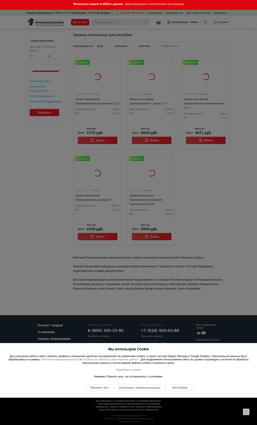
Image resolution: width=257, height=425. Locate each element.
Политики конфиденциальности (59, 359)
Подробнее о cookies (128, 369)
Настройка (180, 387)
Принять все (99, 387)
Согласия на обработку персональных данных (110, 359)
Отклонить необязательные (139, 387)
